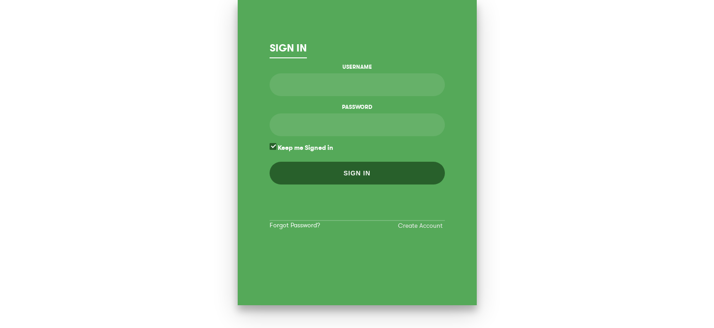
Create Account (420, 225)
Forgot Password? (295, 225)
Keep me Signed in (301, 147)
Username (357, 67)
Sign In (288, 48)
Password (357, 107)
